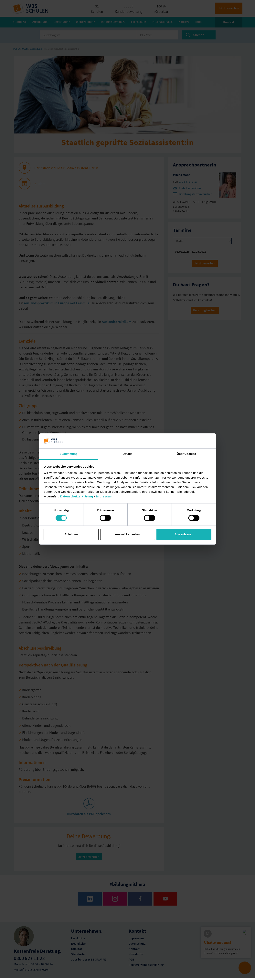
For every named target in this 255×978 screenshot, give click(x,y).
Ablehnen (71, 534)
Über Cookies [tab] (186, 453)
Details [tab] (128, 453)
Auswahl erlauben (127, 534)
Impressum (104, 496)
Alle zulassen (184, 534)
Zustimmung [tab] (69, 453)
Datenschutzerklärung (76, 496)
